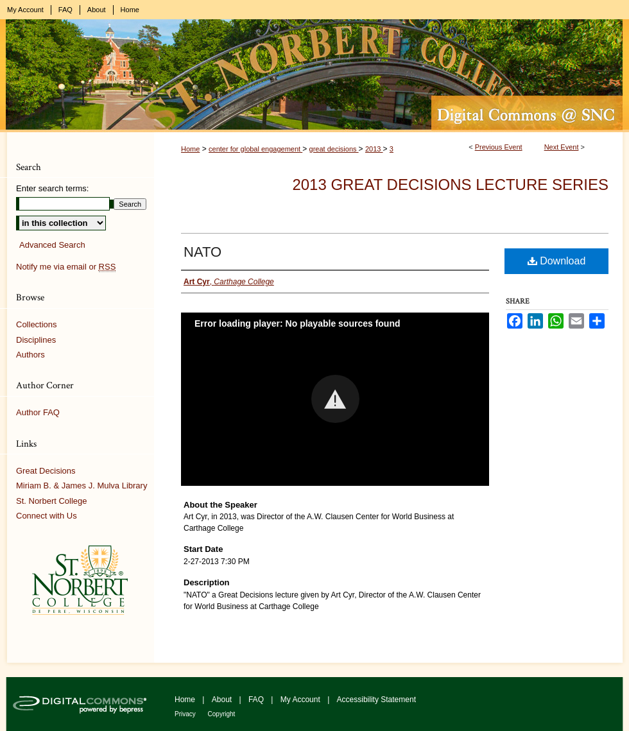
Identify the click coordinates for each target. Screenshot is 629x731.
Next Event (561, 147)
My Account (301, 699)
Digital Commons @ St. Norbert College (314, 75)
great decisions (334, 149)
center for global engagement (255, 149)
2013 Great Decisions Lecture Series (450, 184)
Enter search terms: (52, 188)
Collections (36, 324)
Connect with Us (46, 515)
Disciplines (36, 340)
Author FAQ (38, 412)
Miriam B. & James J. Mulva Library (81, 485)
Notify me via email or (66, 267)
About (223, 699)
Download (557, 260)
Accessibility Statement (376, 699)
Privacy (186, 714)
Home (190, 149)
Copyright (222, 714)
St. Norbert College (51, 501)
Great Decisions (45, 471)
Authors (30, 354)
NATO (202, 252)
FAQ (257, 699)
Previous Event (498, 147)
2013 (374, 149)
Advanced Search (52, 245)
